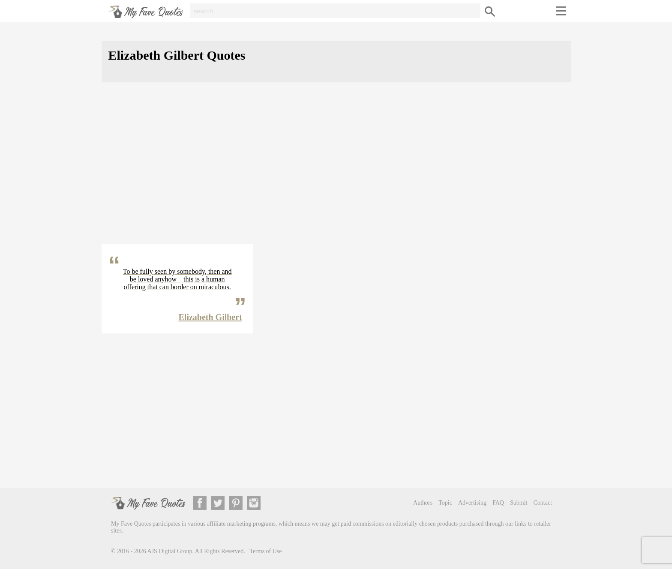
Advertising (472, 502)
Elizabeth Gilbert (210, 317)
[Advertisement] (336, 170)
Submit (518, 502)
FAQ (498, 502)
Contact (542, 502)
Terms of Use (265, 551)
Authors (422, 502)
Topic (445, 502)
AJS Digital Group (169, 551)
